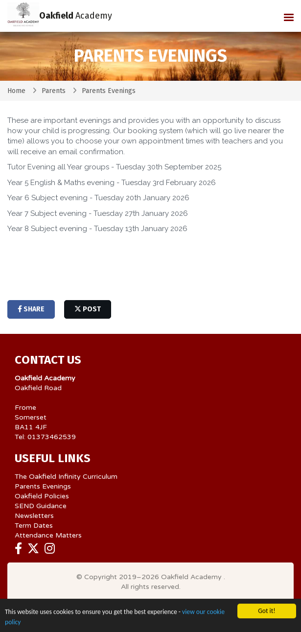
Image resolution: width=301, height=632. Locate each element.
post (87, 309)
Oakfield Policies (42, 496)
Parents (54, 91)
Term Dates (34, 525)
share (31, 309)
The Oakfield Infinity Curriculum (66, 476)
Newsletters (34, 516)
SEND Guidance (41, 506)
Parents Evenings (43, 486)
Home (16, 91)
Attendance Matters (48, 535)
